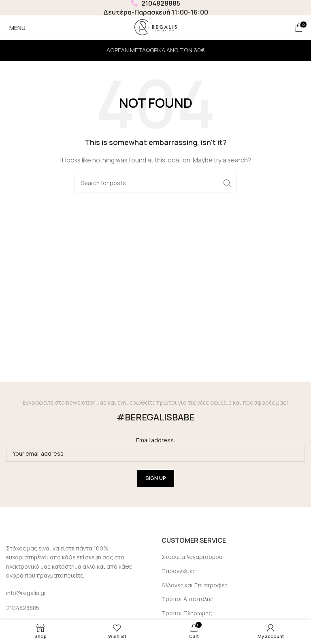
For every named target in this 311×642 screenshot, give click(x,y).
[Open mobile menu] (16, 27)
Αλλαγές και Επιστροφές (195, 585)
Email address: (155, 449)
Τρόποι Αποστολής (187, 599)
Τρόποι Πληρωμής (187, 613)
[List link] (77, 608)
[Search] (155, 183)
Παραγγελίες (179, 571)
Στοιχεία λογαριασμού (192, 557)
